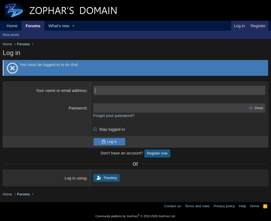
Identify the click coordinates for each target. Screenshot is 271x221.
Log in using (75, 178)
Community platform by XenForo (135, 216)
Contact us (172, 206)
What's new (58, 25)
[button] (73, 26)
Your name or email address (61, 90)
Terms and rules (197, 206)
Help (242, 206)
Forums (33, 25)
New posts (11, 35)
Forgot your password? (113, 115)
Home (12, 25)
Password (77, 108)
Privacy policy (224, 206)
